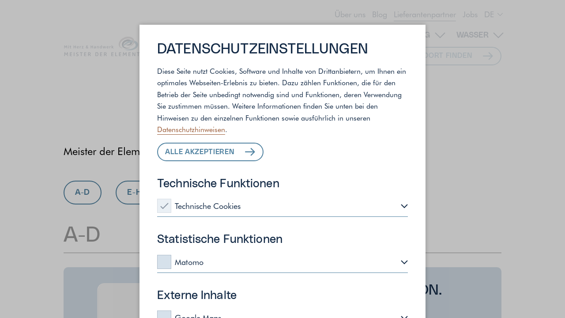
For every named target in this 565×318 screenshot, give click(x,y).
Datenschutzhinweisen (191, 129)
